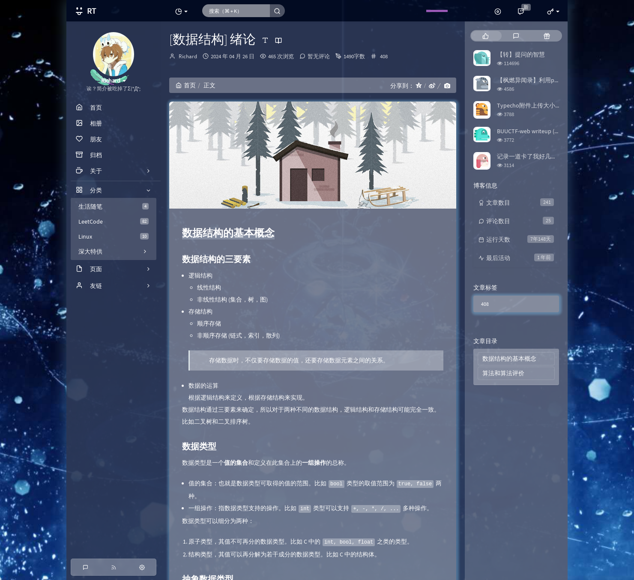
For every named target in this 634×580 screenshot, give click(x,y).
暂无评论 (319, 56)
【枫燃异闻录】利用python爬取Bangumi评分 (556, 80)
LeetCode (113, 221)
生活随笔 (113, 206)
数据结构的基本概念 (509, 358)
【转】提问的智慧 (521, 54)
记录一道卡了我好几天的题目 (536, 156)
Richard (188, 56)
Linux (113, 236)
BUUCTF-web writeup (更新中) (535, 131)
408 (384, 56)
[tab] (485, 36)
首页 (186, 85)
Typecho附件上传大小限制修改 (538, 105)
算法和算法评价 (503, 373)
